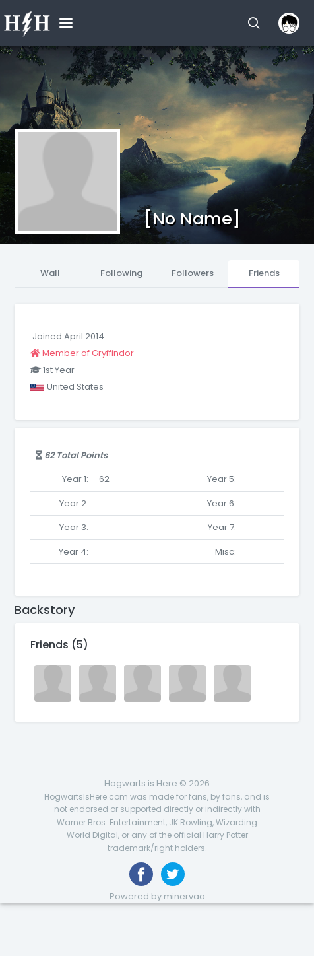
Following (121, 273)
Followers (193, 273)
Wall (50, 273)
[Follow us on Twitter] (173, 874)
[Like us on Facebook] (141, 874)
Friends (264, 273)
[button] (253, 23)
